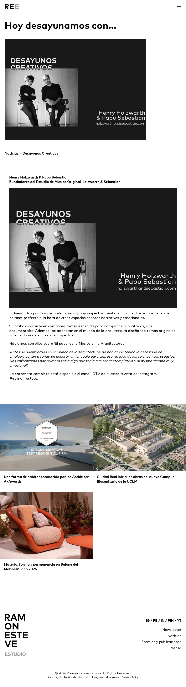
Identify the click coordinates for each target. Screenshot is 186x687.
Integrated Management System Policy (115, 677)
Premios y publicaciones (161, 642)
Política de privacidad (76, 677)
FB (155, 621)
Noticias (11, 153)
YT (179, 621)
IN (162, 621)
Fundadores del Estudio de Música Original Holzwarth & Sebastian (65, 182)
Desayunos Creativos (40, 153)
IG (148, 621)
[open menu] (179, 6)
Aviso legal (54, 677)
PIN (171, 621)
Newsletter (171, 630)
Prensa (175, 648)
